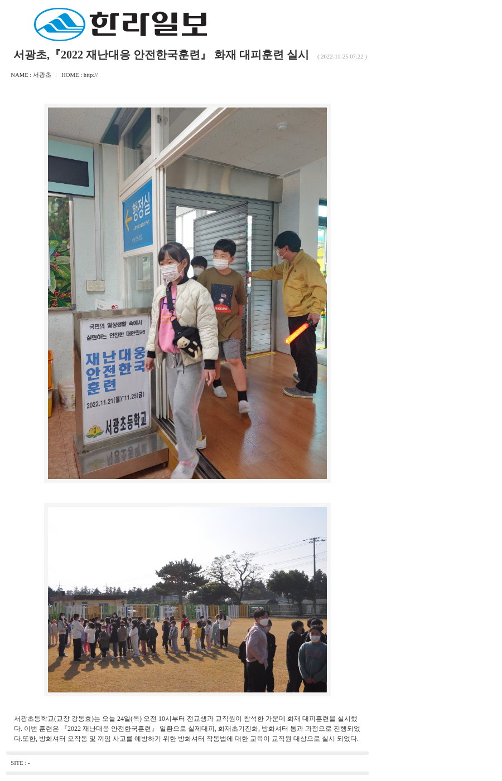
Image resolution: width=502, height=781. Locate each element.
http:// (91, 75)
